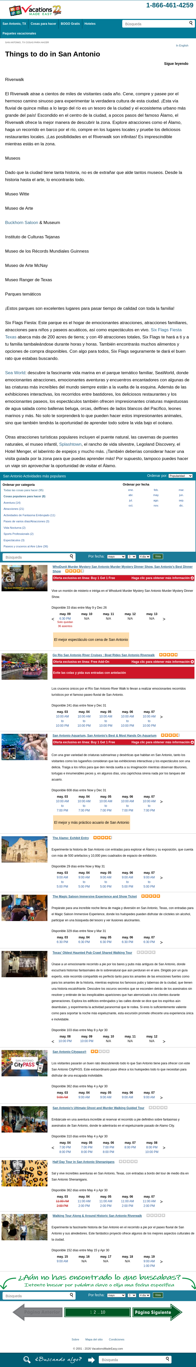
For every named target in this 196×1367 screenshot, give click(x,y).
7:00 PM (65, 1147)
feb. (156, 489)
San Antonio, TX (14, 24)
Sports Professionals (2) (18, 533)
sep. (181, 500)
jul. (131, 500)
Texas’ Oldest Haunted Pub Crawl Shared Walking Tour (92, 952)
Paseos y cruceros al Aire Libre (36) (26, 546)
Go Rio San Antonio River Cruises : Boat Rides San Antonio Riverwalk (104, 655)
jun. (181, 495)
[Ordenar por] (180, 476)
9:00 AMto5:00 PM (62, 882)
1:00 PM (149, 1266)
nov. (156, 505)
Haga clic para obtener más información (163, 578)
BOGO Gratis (70, 24)
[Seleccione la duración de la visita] (144, 557)
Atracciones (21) (14, 508)
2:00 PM (62, 1206)
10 (103, 1312)
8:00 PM (65, 1152)
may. (156, 495)
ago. (156, 500)
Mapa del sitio (94, 1339)
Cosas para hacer (43, 24)
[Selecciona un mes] (116, 557)
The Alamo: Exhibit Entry (71, 838)
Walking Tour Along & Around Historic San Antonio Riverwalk (97, 1216)
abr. (131, 495)
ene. (130, 489)
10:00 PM (64, 1041)
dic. (181, 505)
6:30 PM (65, 618)
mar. (181, 489)
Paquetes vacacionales (19, 33)
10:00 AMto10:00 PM (62, 721)
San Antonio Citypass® (69, 1052)
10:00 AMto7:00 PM (62, 805)
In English (182, 45)
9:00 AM (62, 1097)
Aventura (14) (12, 502)
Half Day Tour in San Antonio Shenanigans (84, 1162)
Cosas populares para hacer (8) (24, 496)
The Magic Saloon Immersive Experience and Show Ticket (95, 896)
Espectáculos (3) (14, 540)
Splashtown (70, 444)
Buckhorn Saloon (21, 222)
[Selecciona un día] (132, 557)
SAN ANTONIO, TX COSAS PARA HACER (27, 42)
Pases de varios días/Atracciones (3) (26, 521)
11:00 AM (62, 1201)
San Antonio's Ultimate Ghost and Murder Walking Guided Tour (98, 1108)
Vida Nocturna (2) (15, 527)
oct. (131, 505)
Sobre (75, 1339)
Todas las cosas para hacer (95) (24, 490)
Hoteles (89, 24)
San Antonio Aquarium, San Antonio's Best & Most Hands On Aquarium (104, 735)
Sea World (15, 372)
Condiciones (117, 1339)
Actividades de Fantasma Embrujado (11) (29, 515)
